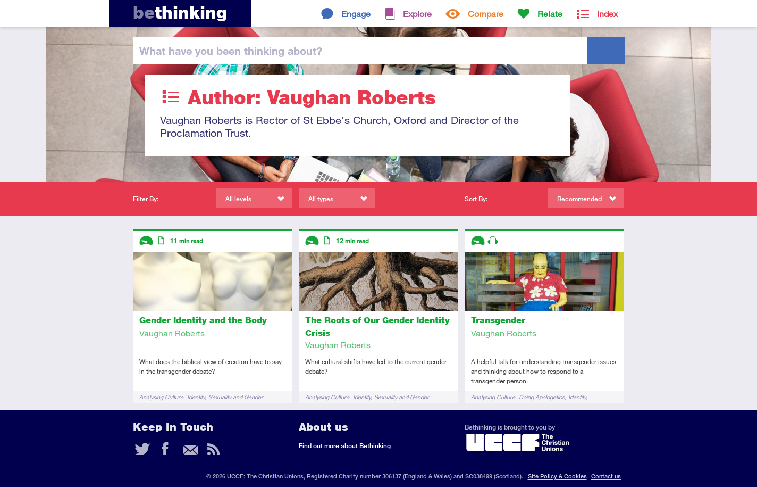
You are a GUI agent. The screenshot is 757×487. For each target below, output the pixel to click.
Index (607, 14)
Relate (549, 14)
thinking (180, 12)
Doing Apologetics (542, 396)
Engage (356, 14)
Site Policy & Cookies (557, 476)
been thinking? (230, 50)
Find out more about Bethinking (345, 446)
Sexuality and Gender (235, 396)
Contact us (606, 476)
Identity (196, 396)
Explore (417, 14)
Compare (485, 14)
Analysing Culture (161, 396)
